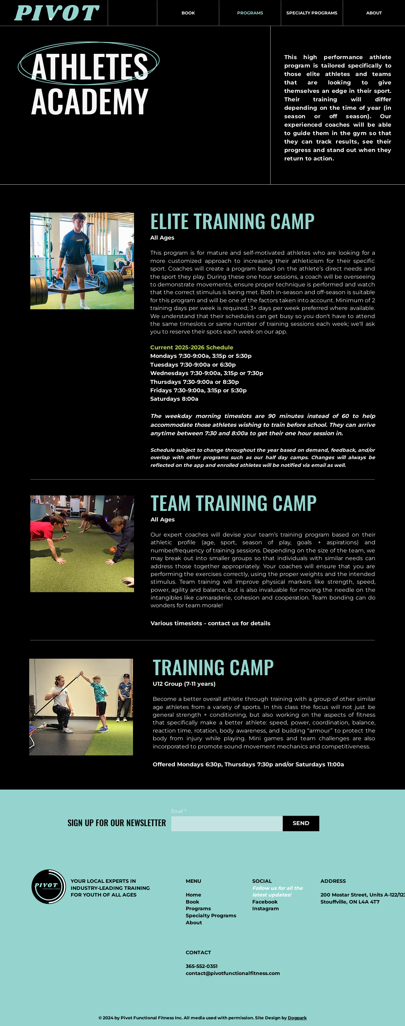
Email (177, 811)
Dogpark (297, 1017)
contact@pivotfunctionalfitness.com (233, 973)
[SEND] (301, 823)
